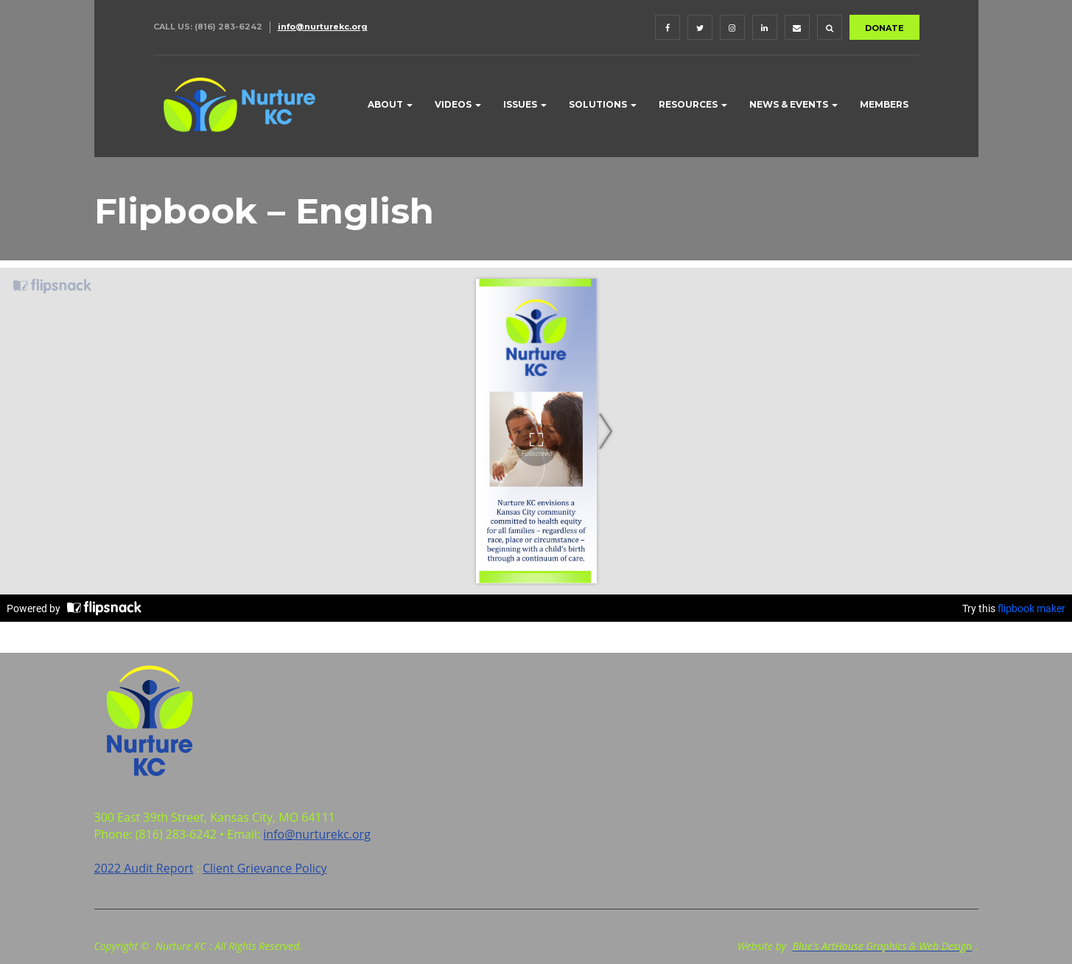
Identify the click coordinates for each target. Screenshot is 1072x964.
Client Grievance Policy (265, 868)
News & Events (793, 104)
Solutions (603, 104)
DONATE (884, 28)
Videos (458, 104)
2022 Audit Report (144, 868)
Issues (525, 104)
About (390, 104)
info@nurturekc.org (323, 26)
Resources (693, 104)
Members (884, 104)
